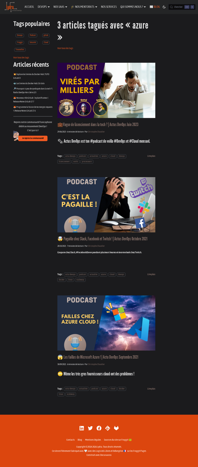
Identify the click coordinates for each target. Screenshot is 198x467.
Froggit (20, 42)
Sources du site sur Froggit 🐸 (118, 440)
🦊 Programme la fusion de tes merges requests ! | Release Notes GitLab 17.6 (32, 109)
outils (75, 161)
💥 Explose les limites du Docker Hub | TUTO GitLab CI (31, 76)
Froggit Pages (139, 451)
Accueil (29, 6)
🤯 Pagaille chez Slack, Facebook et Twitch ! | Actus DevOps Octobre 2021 (102, 239)
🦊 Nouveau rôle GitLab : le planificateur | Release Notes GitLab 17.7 (30, 100)
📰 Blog (155, 6)
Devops (20, 35)
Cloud (46, 42)
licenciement (64, 161)
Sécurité (33, 42)
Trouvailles (20, 50)
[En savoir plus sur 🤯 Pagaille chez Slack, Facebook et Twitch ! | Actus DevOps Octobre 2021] (151, 274)
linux (70, 280)
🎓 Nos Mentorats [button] (82, 6)
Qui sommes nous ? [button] (131, 6)
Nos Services (109, 6)
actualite (93, 274)
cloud (112, 156)
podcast (82, 156)
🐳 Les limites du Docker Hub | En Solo (29, 83)
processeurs (87, 161)
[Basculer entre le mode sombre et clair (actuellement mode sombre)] (164, 7)
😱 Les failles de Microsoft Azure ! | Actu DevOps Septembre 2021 (97, 357)
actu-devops (70, 156)
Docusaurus (106, 455)
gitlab (46, 35)
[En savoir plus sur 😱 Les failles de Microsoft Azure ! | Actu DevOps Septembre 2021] (151, 389)
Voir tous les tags (21, 57)
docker (62, 280)
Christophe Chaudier (96, 132)
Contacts (70, 440)
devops (122, 156)
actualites (94, 156)
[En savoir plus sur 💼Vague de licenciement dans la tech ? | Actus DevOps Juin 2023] (151, 156)
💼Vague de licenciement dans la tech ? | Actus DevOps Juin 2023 (97, 124)
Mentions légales (93, 440)
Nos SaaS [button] (59, 6)
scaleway (80, 280)
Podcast (33, 35)
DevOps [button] (42, 6)
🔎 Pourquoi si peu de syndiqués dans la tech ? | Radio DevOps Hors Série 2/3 (32, 91)
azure (104, 156)
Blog (80, 440)
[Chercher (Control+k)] (182, 7)
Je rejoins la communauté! (33, 138)
